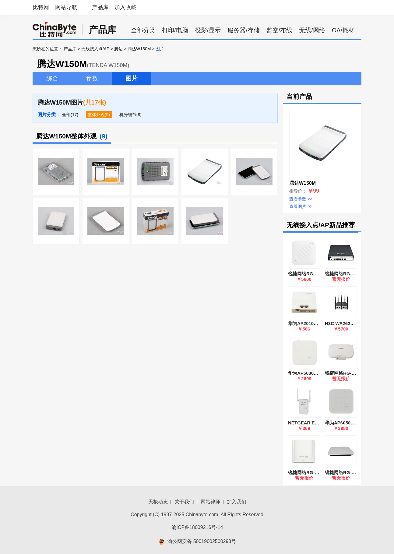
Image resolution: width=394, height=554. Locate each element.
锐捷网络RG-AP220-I (346, 373)
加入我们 (236, 501)
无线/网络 (312, 30)
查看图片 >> (300, 206)
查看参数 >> (300, 198)
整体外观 (96, 114)
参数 (92, 78)
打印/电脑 (175, 30)
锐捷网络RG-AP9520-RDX (315, 273)
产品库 (100, 7)
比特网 (41, 7)
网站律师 (210, 501)
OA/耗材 (343, 30)
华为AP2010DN (304, 323)
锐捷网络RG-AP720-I (346, 472)
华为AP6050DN (341, 422)
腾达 (118, 48)
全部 (66, 114)
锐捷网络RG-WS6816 (347, 273)
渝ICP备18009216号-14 (197, 527)
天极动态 (158, 501)
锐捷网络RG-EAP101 (310, 472)
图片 (131, 78)
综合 (52, 78)
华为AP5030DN (304, 373)
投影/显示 (208, 30)
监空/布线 (279, 30)
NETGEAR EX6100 (308, 422)
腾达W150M (139, 48)
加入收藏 (125, 7)
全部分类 (143, 30)
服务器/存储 (243, 30)
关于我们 (184, 501)
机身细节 (127, 114)
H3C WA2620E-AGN (346, 323)
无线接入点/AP (95, 48)
